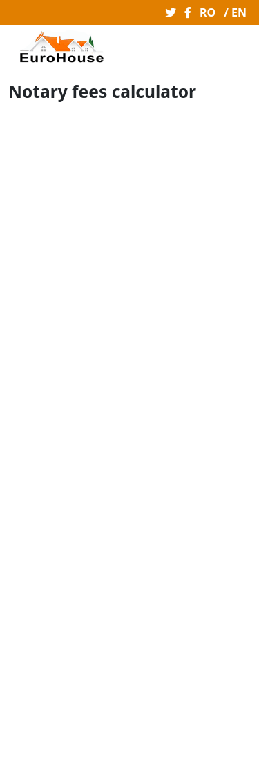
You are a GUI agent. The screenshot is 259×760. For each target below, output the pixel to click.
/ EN (235, 12)
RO (207, 12)
